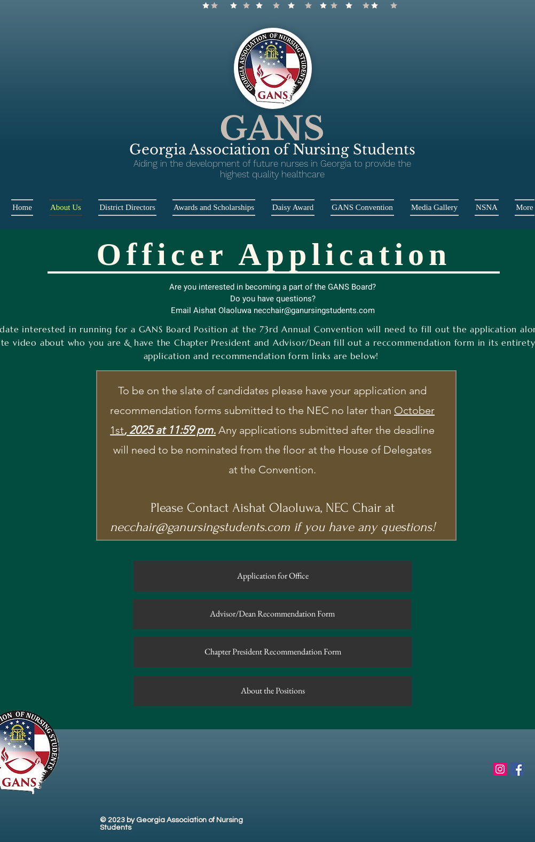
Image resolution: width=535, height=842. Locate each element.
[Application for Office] (272, 576)
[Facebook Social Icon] (517, 769)
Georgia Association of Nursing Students (272, 149)
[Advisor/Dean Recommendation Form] (272, 614)
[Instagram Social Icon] (500, 769)
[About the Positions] (272, 691)
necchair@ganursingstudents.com (314, 310)
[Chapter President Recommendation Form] (272, 652)
